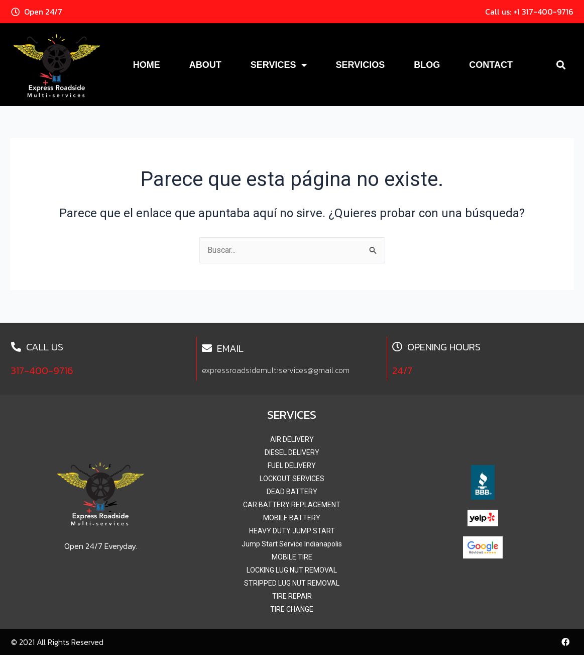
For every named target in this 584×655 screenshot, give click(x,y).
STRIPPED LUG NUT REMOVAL (291, 583)
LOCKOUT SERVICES (292, 479)
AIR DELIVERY (292, 439)
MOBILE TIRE (292, 557)
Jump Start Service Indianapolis (292, 544)
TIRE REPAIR (292, 596)
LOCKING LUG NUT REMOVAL (292, 570)
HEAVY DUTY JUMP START (292, 531)
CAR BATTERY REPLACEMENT (291, 505)
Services (279, 64)
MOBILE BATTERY (291, 518)
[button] (561, 64)
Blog (427, 65)
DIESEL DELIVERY (292, 452)
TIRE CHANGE (291, 609)
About (205, 65)
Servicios (360, 65)
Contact (491, 65)
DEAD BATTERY (292, 492)
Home (146, 65)
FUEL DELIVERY (292, 465)
